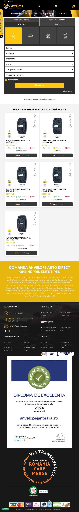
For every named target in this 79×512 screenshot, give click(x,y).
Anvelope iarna (66, 342)
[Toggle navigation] (74, 1)
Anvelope (17, 13)
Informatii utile (47, 312)
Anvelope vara (48, 348)
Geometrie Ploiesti (49, 330)
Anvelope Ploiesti (66, 345)
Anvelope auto (48, 345)
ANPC (8, 345)
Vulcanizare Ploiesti (49, 328)
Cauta (39, 85)
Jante (62, 348)
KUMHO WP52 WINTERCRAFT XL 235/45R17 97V (18, 141)
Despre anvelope (66, 312)
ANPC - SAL (9, 348)
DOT (32, 148)
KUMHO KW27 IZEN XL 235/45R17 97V (53, 13)
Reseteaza (67, 91)
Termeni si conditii (30, 345)
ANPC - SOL (9, 350)
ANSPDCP (27, 350)
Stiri (44, 318)
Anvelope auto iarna (30, 13)
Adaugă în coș (22, 155)
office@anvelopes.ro (21, 326)
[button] (40, 6)
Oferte (45, 342)
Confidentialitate (29, 348)
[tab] (21, 24)
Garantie (27, 342)
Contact (8, 342)
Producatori (65, 315)
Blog (44, 315)
